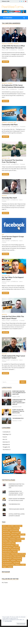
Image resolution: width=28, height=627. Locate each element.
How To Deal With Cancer (9, 543)
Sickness (17, 564)
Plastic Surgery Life (7, 556)
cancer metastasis (14, 530)
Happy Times (12, 541)
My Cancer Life (6, 549)
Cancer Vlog (5, 538)
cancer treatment (7, 536)
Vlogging (10, 566)
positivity (13, 560)
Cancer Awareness (7, 528)
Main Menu (8, 17)
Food (4, 437)
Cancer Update (16, 536)
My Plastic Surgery (7, 551)
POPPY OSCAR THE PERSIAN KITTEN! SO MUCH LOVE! (18, 411)
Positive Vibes (6, 560)
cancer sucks (21, 534)
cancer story (14, 534)
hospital (19, 541)
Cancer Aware (18, 525)
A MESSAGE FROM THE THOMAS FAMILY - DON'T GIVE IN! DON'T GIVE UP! (16, 493)
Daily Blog (4, 43)
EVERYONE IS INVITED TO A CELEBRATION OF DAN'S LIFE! (16, 485)
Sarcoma (19, 560)
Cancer (4, 525)
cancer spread (6, 534)
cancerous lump (6, 532)
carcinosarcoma (20, 538)
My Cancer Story (15, 549)
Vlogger (4, 566)
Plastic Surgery (6, 553)
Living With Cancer (7, 547)
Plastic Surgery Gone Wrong (18, 553)
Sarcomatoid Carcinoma (8, 564)
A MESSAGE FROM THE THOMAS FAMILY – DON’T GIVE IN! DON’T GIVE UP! (18, 402)
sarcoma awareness (7, 562)
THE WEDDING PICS (18, 418)
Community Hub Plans (10, 124)
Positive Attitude (17, 558)
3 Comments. (23, 126)
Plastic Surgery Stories (18, 556)
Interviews (10, 43)
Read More (5, 61)
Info (15, 122)
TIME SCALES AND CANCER (16, 509)
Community (4, 122)
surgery (23, 564)
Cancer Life (5, 530)
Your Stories (6, 449)
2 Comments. (21, 49)
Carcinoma (12, 538)
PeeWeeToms (14, 49)
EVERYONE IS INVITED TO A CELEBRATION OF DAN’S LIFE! (19, 392)
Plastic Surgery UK (7, 558)
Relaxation (5, 444)
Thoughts (16, 43)
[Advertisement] (14, 605)
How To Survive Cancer (8, 545)
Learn (16, 545)
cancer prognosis (16, 532)
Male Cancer (16, 547)
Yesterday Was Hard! (9, 198)
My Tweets (5, 582)
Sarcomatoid (16, 562)
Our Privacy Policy (8, 620)
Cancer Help (16, 528)
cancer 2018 (10, 525)
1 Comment (20, 89)
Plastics (15, 551)
